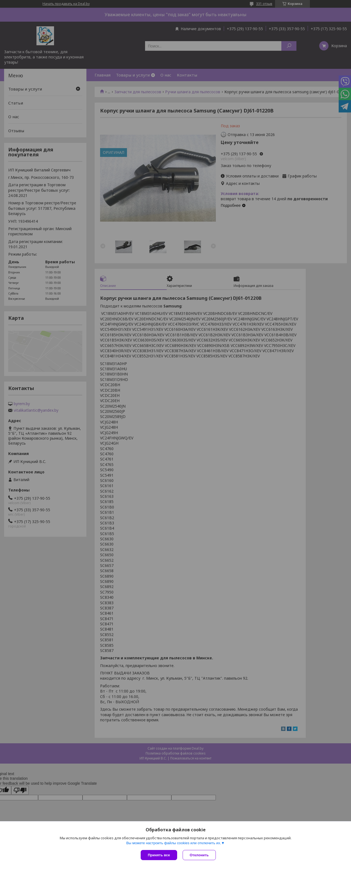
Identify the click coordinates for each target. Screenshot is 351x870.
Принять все (159, 855)
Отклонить (199, 855)
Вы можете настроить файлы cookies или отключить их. (173, 843)
